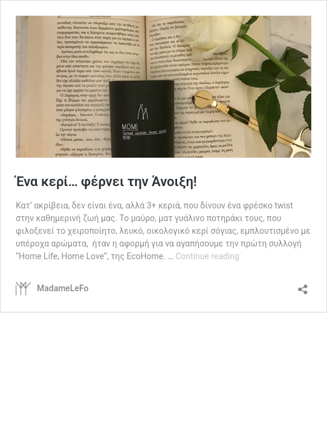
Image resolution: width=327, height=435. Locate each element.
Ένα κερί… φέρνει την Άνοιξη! (106, 181)
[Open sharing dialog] (302, 285)
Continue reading (207, 256)
